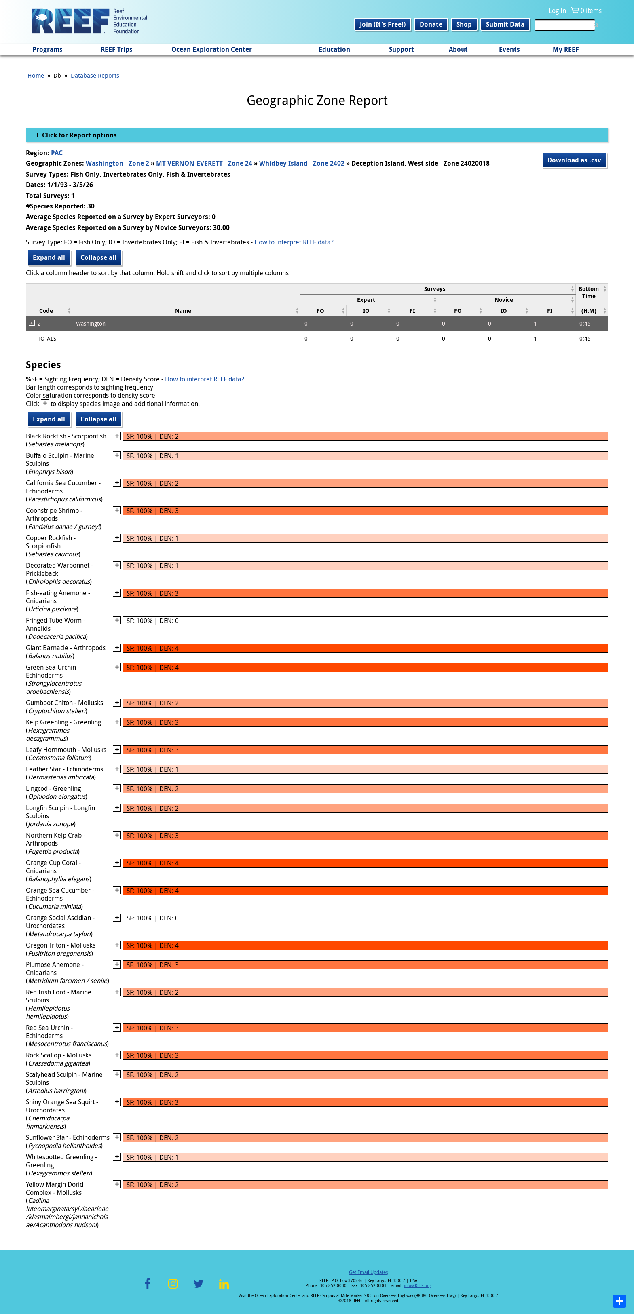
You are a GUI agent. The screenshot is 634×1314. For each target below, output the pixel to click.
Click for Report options (78, 135)
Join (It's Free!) (383, 24)
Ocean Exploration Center (211, 49)
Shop (464, 24)
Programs (47, 49)
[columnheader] (438, 288)
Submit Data (505, 24)
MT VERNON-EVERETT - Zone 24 (204, 163)
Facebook (147, 1288)
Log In (557, 10)
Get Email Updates (368, 1272)
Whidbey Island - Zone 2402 (301, 163)
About (458, 49)
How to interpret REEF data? (294, 242)
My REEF (566, 49)
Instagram (173, 1288)
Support (401, 49)
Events (509, 49)
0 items (591, 10)
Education (334, 49)
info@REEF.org (417, 1285)
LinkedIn (224, 1288)
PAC (57, 152)
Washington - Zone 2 (117, 163)
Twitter (198, 1288)
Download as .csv (574, 160)
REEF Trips (117, 49)
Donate (431, 24)
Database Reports (95, 75)
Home (35, 75)
